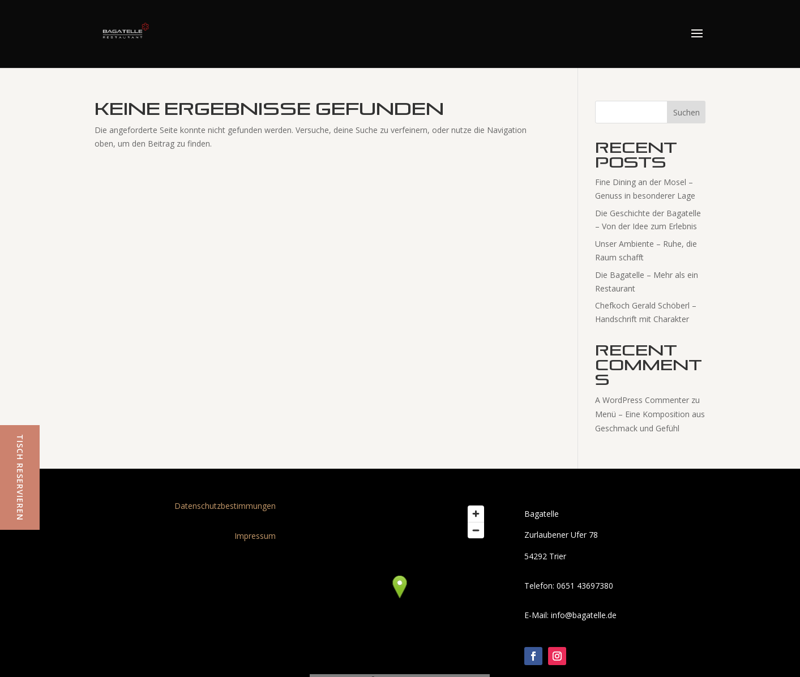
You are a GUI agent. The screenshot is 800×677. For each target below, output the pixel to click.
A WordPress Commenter (642, 400)
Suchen (686, 112)
